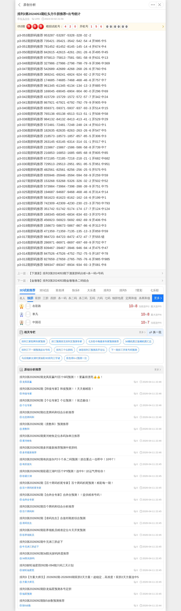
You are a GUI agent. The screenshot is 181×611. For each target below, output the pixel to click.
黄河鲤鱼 (26, 440)
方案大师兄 (27, 582)
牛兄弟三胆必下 (29, 546)
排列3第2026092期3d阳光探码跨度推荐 (90, 556)
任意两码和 (27, 417)
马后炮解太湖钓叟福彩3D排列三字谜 (41, 358)
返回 (19, 4)
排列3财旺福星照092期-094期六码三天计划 (90, 568)
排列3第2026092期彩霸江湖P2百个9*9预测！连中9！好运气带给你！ (90, 473)
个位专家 (26, 405)
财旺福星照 (27, 570)
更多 (153, 4)
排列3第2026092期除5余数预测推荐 (90, 603)
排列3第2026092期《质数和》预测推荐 (90, 426)
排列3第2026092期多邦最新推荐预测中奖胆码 (90, 450)
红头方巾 (23, 19)
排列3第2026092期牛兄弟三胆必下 (90, 544)
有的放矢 (26, 464)
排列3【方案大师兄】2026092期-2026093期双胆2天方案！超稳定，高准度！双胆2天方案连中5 (90, 579)
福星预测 (26, 593)
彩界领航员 (27, 535)
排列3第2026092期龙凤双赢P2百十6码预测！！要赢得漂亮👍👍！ (90, 379)
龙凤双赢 (26, 381)
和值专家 (26, 393)
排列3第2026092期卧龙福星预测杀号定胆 (90, 591)
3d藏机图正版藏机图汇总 (138, 341)
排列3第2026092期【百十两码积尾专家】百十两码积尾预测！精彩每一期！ (90, 485)
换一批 (155, 332)
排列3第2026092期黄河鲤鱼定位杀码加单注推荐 (90, 438)
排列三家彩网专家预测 (33, 341)
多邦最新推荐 (28, 452)
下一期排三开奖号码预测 (124, 349)
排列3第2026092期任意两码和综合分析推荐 (90, 414)
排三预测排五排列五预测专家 (67, 341)
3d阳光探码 (27, 558)
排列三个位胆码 (64, 349)
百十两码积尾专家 (30, 487)
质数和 (24, 428)
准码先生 (26, 523)
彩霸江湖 (26, 476)
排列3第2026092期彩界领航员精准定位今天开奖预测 (90, 532)
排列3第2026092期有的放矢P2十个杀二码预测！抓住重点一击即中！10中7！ (90, 461)
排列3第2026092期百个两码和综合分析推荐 (90, 509)
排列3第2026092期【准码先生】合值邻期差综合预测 (90, 520)
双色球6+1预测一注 (76, 358)
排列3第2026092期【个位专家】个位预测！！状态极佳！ (90, 403)
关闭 (159, 4)
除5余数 (25, 605)
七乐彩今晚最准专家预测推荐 (103, 341)
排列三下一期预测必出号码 (36, 349)
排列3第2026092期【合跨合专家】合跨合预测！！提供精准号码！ (90, 497)
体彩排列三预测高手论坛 (92, 349)
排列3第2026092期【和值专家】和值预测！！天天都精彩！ (90, 391)
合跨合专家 (27, 499)
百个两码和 (27, 511)
